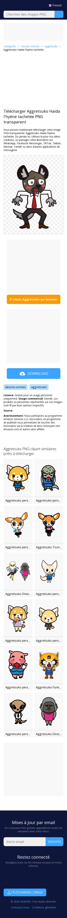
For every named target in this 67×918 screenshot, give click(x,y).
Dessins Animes (30, 46)
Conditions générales (44, 907)
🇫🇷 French (55, 5)
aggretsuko (39, 387)
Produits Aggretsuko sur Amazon (33, 299)
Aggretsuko (51, 46)
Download (33, 373)
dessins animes (15, 387)
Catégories (10, 46)
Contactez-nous (20, 907)
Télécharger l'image (25, 892)
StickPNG (25, 901)
